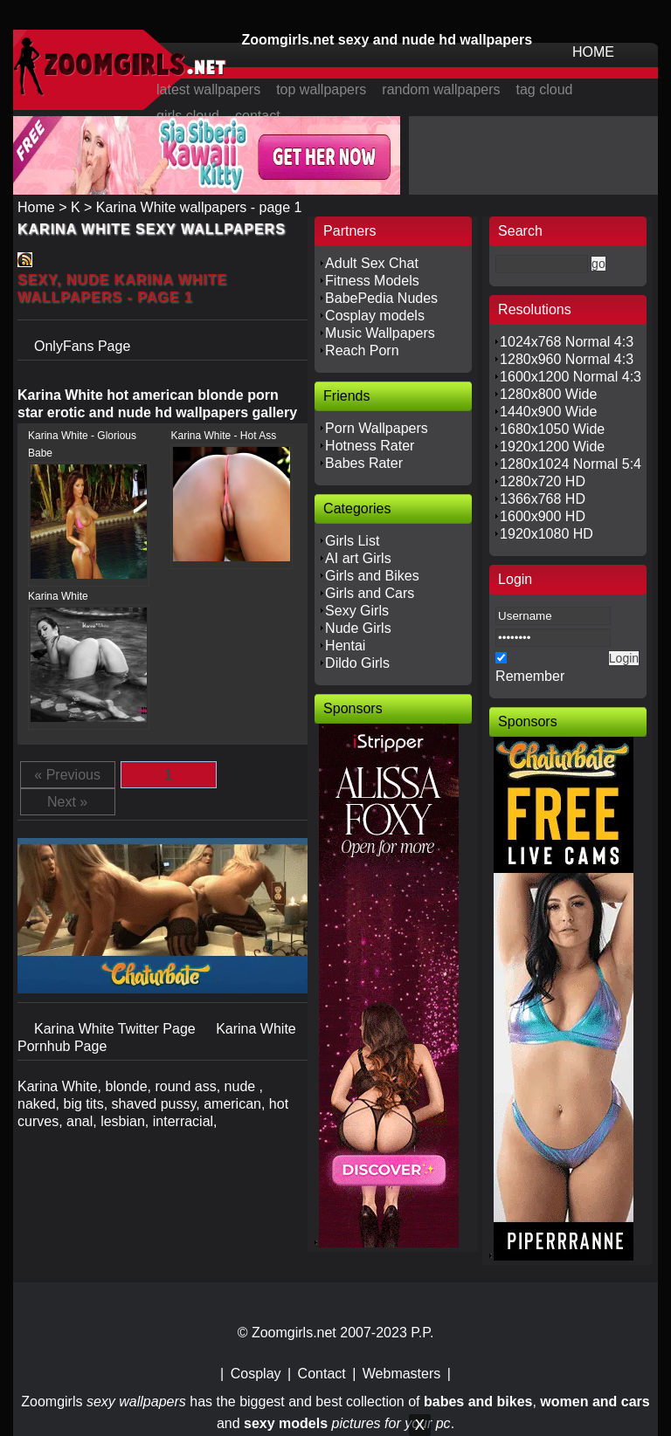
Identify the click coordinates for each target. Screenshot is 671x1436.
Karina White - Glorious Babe (82, 444)
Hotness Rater (369, 445)
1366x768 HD (542, 498)
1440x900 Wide (548, 411)
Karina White (58, 596)
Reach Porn (362, 350)
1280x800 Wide (548, 394)
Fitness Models (372, 280)
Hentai (345, 645)
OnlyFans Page (82, 346)
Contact (322, 1373)
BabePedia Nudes (381, 298)
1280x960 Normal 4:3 (566, 359)
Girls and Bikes (372, 575)
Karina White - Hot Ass (223, 435)
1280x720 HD (542, 481)
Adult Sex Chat (372, 263)
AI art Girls (358, 558)
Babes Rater (364, 463)
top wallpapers (321, 89)
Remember (529, 676)
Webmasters (402, 1373)
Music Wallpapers (380, 333)
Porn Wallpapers (376, 428)
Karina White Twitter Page (116, 1028)
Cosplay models (375, 315)
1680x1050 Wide (552, 429)
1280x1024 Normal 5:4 (570, 464)
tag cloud (544, 89)
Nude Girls (358, 628)
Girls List (352, 540)
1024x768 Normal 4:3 (566, 341)
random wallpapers (441, 89)
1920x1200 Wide (552, 446)
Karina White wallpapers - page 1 (199, 207)
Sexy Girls (357, 610)
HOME (593, 52)
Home (36, 207)
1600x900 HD (542, 516)
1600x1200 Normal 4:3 (570, 376)
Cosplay (256, 1373)
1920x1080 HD (546, 533)
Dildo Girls (357, 663)
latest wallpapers (208, 89)
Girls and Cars (369, 593)
